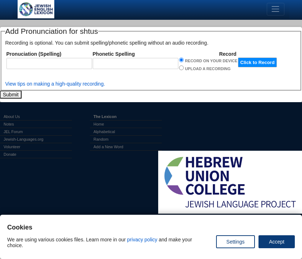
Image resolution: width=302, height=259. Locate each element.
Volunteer (12, 147)
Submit (11, 94)
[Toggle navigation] (275, 9)
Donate (10, 154)
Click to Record (257, 62)
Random (101, 139)
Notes (9, 124)
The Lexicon (104, 116)
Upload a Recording (207, 69)
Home (98, 124)
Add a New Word (108, 147)
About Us (12, 116)
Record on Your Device (211, 61)
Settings (235, 242)
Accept (276, 242)
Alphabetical (104, 132)
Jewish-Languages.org (24, 139)
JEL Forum (13, 132)
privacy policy (142, 239)
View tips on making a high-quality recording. (55, 84)
